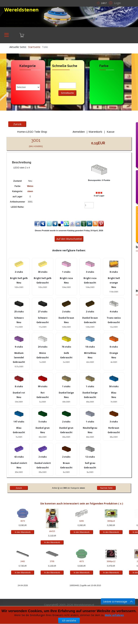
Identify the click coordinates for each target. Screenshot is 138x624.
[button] (114, 3)
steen (30, 191)
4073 (22, 521)
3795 (52, 561)
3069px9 (111, 521)
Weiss (30, 186)
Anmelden (79, 131)
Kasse (110, 131)
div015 (52, 531)
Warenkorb (95, 131)
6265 (81, 521)
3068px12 (111, 561)
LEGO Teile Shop (36, 131)
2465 (22, 561)
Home (21, 131)
